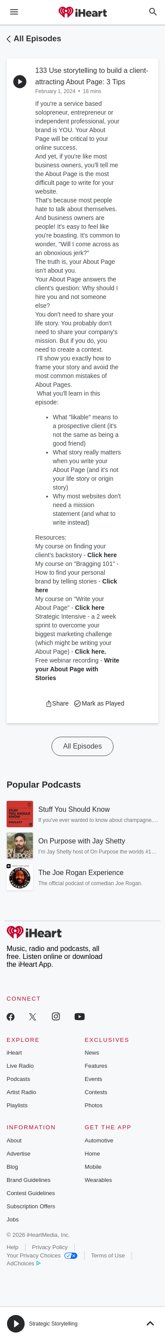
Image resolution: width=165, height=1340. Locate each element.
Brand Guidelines (29, 1180)
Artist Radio (21, 1092)
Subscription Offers (31, 1206)
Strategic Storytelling (53, 1324)
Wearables (98, 1180)
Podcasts (18, 1079)
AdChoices (23, 1263)
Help (12, 1247)
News (92, 1052)
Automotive (99, 1140)
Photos (94, 1105)
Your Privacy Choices (42, 1255)
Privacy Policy (50, 1247)
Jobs (12, 1219)
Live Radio (20, 1066)
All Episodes (37, 38)
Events (94, 1079)
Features (96, 1066)
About (14, 1140)
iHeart (14, 1052)
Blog (12, 1166)
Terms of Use (108, 1255)
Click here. (90, 651)
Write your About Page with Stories (77, 669)
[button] (57, 703)
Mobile (93, 1166)
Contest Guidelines (31, 1193)
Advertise (18, 1153)
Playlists (17, 1105)
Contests (96, 1092)
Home (92, 1153)
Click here (102, 554)
